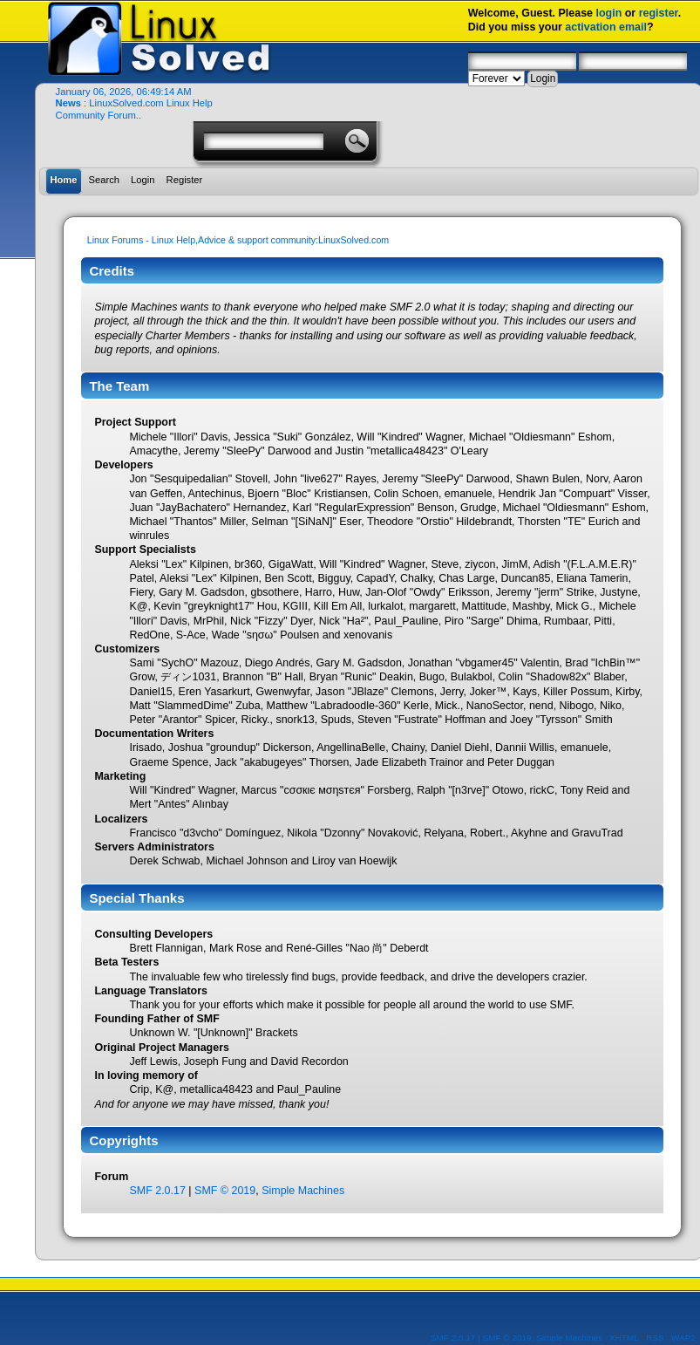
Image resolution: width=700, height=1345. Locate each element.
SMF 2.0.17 (157, 1191)
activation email (606, 27)
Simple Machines (303, 1191)
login (608, 13)
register (658, 13)
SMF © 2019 (224, 1191)
